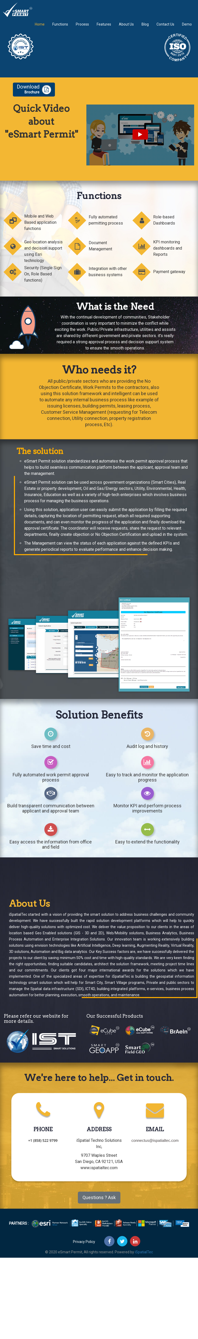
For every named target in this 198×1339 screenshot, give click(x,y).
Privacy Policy (84, 1242)
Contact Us (165, 28)
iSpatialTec (144, 1252)
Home (40, 28)
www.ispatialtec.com (99, 1167)
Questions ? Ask (99, 1197)
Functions (60, 28)
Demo (187, 28)
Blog (145, 28)
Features (104, 28)
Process (82, 28)
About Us (126, 28)
